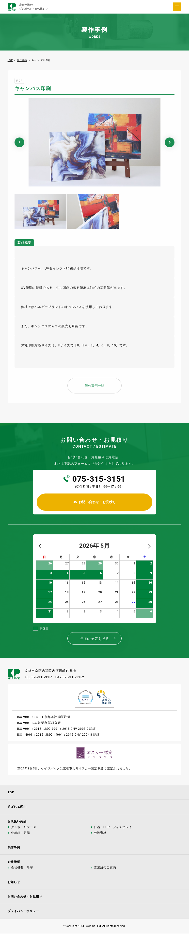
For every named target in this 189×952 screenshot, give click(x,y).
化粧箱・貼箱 (20, 833)
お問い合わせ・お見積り (25, 896)
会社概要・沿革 (22, 867)
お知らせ (14, 882)
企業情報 (14, 862)
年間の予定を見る (98, 638)
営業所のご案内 (105, 867)
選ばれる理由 (17, 807)
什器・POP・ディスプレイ (113, 827)
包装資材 (100, 833)
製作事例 (22, 60)
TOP (10, 60)
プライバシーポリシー (23, 911)
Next (169, 142)
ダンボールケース (23, 827)
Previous (19, 142)
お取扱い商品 (17, 821)
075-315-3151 (98, 479)
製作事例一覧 (94, 386)
